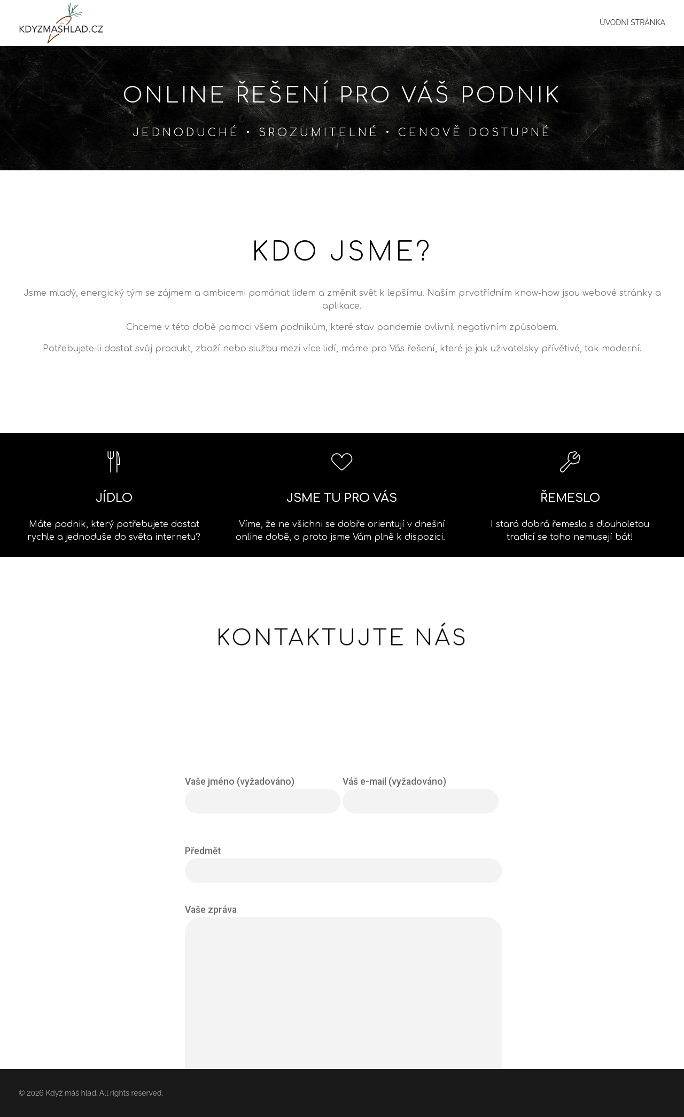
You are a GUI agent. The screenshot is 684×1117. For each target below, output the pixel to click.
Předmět (343, 1006)
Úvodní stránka (632, 22)
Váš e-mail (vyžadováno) (420, 937)
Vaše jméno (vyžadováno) (262, 937)
